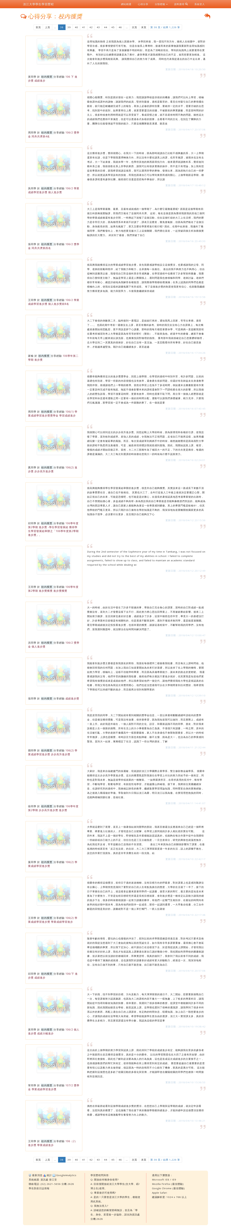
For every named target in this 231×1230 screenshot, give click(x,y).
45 (113, 27)
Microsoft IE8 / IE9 (164, 1179)
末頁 (143, 27)
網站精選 (126, 4)
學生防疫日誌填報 (39, 1188)
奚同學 (32, 467)
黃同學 (32, 76)
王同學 (32, 300)
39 (69, 27)
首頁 (38, 27)
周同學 (32, 132)
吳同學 (32, 188)
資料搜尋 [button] (181, 4)
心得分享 (143, 4)
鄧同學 (32, 750)
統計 (49, 1175)
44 (105, 27)
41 (83, 27)
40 (76, 27)
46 (120, 27)
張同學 (32, 244)
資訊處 (44, 1179)
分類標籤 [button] (161, 4)
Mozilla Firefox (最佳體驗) (168, 1184)
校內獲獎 (46, 76)
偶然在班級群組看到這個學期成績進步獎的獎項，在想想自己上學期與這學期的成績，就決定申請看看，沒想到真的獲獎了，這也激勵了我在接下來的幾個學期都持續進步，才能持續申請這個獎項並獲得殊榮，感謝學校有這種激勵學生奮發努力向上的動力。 (145, 1110)
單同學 (32, 1085)
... (55, 27)
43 (98, 27)
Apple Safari (159, 1192)
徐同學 (32, 806)
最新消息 (37, 1175)
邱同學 (32, 523)
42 (91, 27)
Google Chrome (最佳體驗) (168, 1188)
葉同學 (32, 862)
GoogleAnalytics (66, 1175)
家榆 (31, 356)
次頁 (134, 27)
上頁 (47, 27)
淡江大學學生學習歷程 (38, 4)
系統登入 (199, 4)
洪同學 (32, 642)
